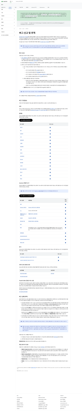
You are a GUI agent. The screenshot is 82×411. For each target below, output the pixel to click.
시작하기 (26, 28)
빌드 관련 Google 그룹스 (43, 406)
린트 (21, 224)
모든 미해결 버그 (24, 57)
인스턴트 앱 (22, 156)
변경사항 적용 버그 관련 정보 (33, 221)
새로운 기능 (3, 7)
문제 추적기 (62, 408)
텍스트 (21, 172)
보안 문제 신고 (52, 108)
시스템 (21, 165)
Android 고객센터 (63, 397)
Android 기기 (34, 7)
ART (21, 130)
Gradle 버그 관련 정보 (32, 218)
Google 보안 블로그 (42, 403)
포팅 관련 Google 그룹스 (43, 408)
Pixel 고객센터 (62, 399)
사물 (21, 175)
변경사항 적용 (22, 221)
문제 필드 (56, 337)
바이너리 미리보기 (20, 403)
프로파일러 (22, 232)
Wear (21, 178)
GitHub (18, 408)
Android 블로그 (41, 401)
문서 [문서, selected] (10, 1)
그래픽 (21, 143)
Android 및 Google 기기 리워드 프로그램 (39, 110)
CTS (21, 136)
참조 (48, 7)
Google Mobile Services (64, 404)
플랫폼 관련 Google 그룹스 (43, 404)
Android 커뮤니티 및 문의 (51, 47)
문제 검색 (35, 60)
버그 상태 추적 (38, 95)
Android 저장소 (19, 397)
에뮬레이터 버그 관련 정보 (32, 213)
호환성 (27, 7)
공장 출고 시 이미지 (20, 404)
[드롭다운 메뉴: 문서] (13, 1)
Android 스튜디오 (23, 207)
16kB (21, 149)
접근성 (21, 127)
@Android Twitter (42, 397)
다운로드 (18, 401)
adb (21, 204)
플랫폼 (38, 72)
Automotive (42, 7)
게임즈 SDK (22, 242)
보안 (15, 7)
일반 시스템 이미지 (23, 169)
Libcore (21, 159)
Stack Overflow (63, 406)
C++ (21, 210)
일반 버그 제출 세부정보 (39, 191)
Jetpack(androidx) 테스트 (25, 239)
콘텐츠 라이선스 (33, 367)
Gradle (21, 218)
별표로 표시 (32, 62)
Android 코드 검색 (19, 1)
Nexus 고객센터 (63, 401)
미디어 (21, 153)
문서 (2, 4)
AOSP (20, 28)
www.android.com (63, 403)
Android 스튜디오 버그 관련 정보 (34, 207)
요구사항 (18, 399)
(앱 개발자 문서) (28, 257)
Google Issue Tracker (44, 41)
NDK (21, 227)
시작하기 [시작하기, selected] (10, 7)
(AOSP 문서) (27, 260)
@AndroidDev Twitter (42, 399)
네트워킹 (21, 162)
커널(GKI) (21, 146)
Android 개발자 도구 (43, 74)
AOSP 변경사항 (28, 17)
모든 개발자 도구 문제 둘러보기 (27, 195)
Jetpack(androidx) (23, 236)
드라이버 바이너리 (20, 406)
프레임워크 (22, 140)
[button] (7, 9)
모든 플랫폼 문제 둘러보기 (26, 120)
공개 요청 (52, 273)
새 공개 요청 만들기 (23, 273)
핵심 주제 (21, 7)
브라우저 (21, 133)
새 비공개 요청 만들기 (24, 276)
